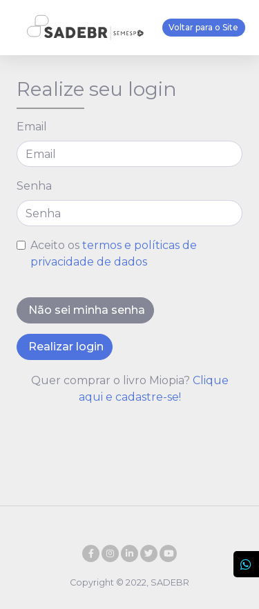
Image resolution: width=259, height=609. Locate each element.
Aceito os (113, 253)
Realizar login (65, 346)
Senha (34, 185)
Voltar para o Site (203, 27)
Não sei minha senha (85, 310)
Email (32, 126)
